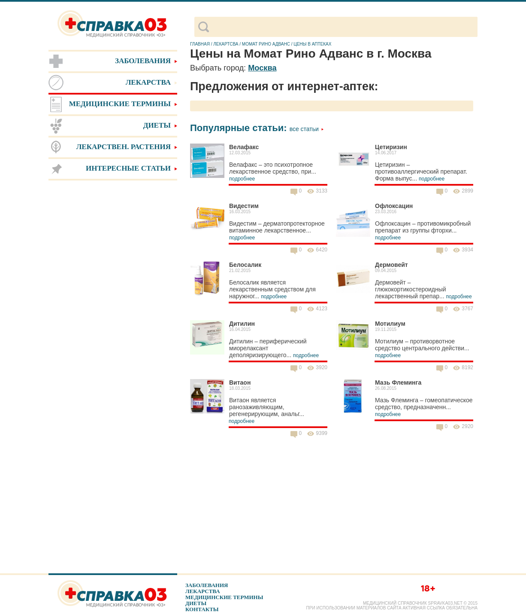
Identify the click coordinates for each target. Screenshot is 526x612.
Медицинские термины (224, 597)
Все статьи (307, 128)
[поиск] (343, 27)
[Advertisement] (112, 318)
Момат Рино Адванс (266, 44)
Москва (262, 68)
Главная (200, 44)
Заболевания (206, 585)
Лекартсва (225, 44)
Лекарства (202, 591)
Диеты (195, 603)
